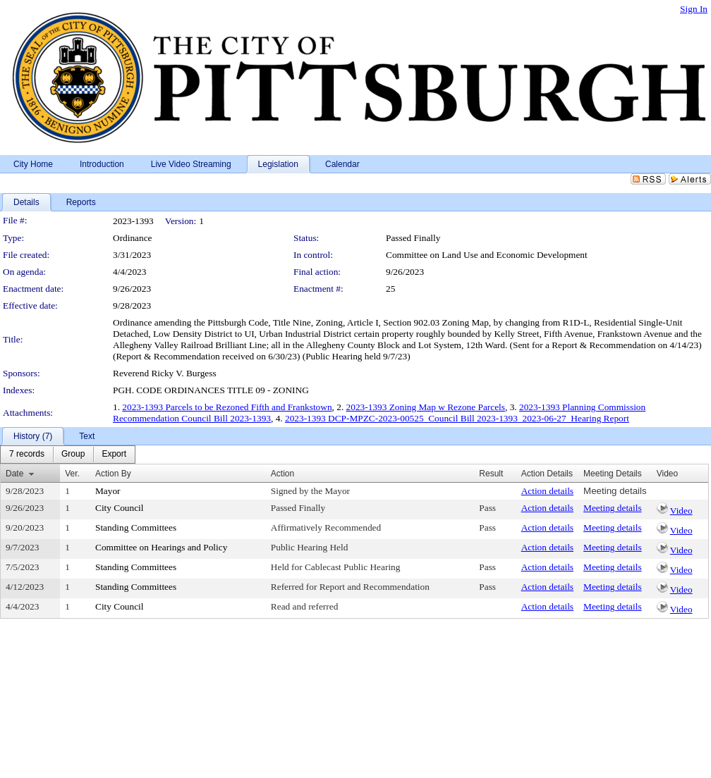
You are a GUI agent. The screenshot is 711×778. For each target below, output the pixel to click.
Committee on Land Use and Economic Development (487, 254)
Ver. (72, 473)
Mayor (108, 491)
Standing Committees (135, 527)
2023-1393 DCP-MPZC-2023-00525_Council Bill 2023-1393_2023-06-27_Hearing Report (457, 418)
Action (282, 473)
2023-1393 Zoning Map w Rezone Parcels (425, 407)
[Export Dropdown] (114, 454)
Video (681, 510)
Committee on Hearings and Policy (161, 547)
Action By (113, 473)
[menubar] (67, 454)
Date (14, 473)
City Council (119, 507)
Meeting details (615, 491)
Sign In (693, 9)
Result (491, 473)
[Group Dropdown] (73, 454)
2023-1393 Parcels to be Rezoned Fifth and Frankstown (227, 407)
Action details (547, 491)
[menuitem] (27, 454)
